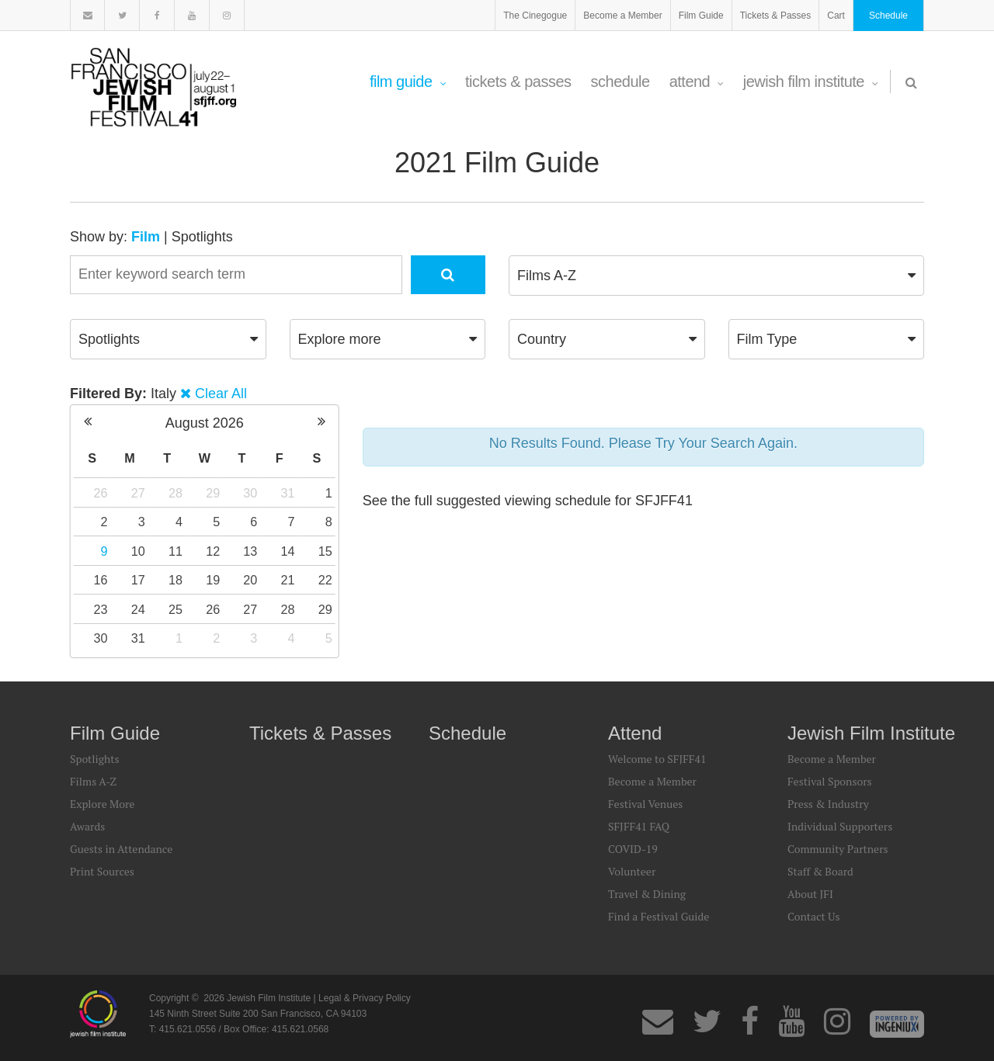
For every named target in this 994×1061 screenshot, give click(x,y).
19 (213, 580)
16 (101, 580)
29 (213, 493)
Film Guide (701, 15)
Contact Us (813, 916)
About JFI (810, 893)
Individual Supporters (839, 826)
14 (288, 551)
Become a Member (622, 15)
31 (288, 493)
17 (138, 580)
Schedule (888, 15)
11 (175, 551)
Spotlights (202, 236)
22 (325, 580)
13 (250, 551)
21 (288, 580)
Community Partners (837, 848)
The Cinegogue (535, 15)
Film (145, 236)
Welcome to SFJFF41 (657, 758)
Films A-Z (93, 781)
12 (213, 551)
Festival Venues (645, 803)
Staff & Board (820, 871)
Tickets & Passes (776, 15)
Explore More (102, 803)
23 (101, 609)
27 (138, 493)
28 (175, 493)
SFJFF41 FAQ (638, 826)
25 (175, 609)
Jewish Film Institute (810, 81)
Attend (696, 81)
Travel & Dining (647, 893)
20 (250, 580)
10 (138, 551)
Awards (87, 826)
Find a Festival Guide (658, 916)
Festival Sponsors (829, 781)
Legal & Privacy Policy (364, 998)
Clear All (221, 393)
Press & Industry (828, 803)
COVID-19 (633, 848)
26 (101, 493)
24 (138, 609)
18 (175, 580)
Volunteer (631, 871)
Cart (836, 15)
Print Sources (102, 871)
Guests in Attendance (121, 848)
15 (325, 551)
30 (250, 493)
